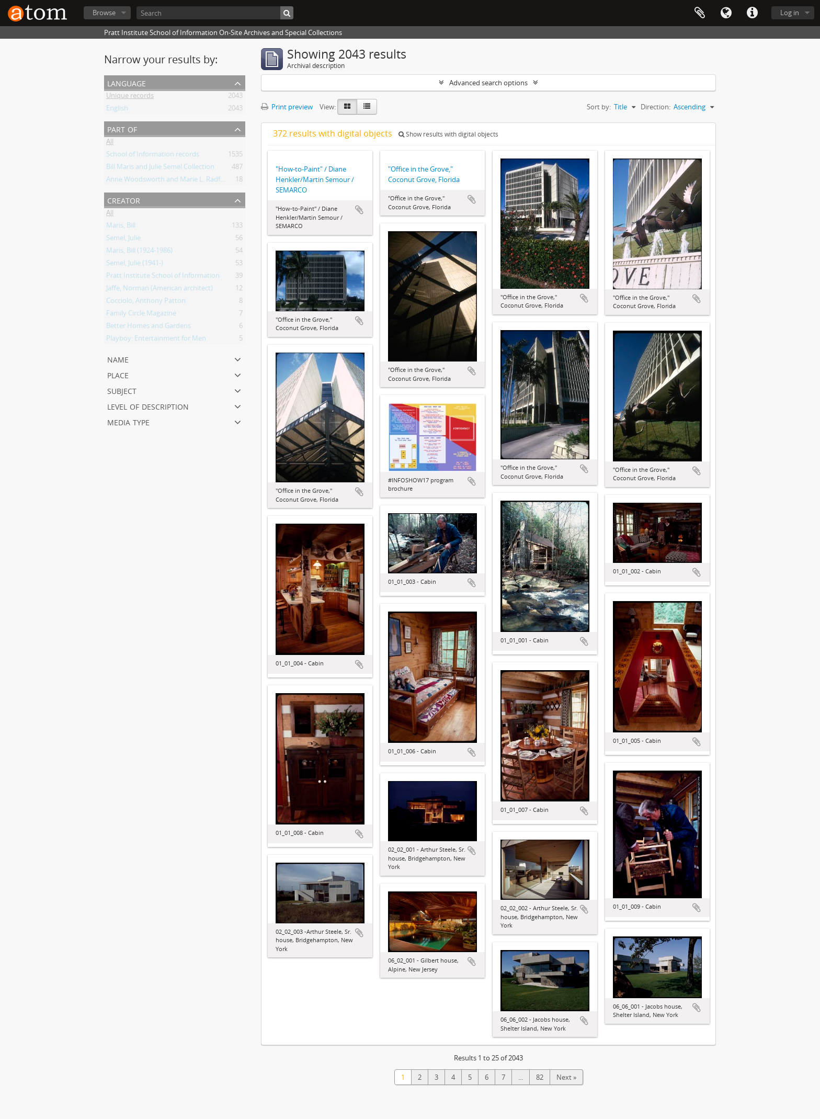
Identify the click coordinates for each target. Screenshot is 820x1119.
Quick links (752, 13)
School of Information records (152, 156)
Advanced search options (488, 82)
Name (118, 359)
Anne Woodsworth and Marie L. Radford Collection (185, 181)
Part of (122, 128)
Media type (128, 421)
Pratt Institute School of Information (163, 277)
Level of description (148, 406)
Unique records (130, 97)
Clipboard (700, 13)
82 (539, 1077)
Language (726, 13)
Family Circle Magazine (141, 315)
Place (118, 374)
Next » (566, 1077)
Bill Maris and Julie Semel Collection (160, 168)
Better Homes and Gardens (148, 327)
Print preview (287, 106)
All (109, 143)
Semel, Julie (123, 239)
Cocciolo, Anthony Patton (146, 302)
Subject (121, 390)
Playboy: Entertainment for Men (156, 340)
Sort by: (599, 106)
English (117, 110)
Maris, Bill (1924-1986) (139, 252)
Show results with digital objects (448, 134)
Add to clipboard (359, 210)
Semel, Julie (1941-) (134, 264)
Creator (123, 200)
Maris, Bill (120, 227)
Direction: (655, 106)
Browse (104, 12)
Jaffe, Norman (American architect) (159, 290)
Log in (789, 12)
